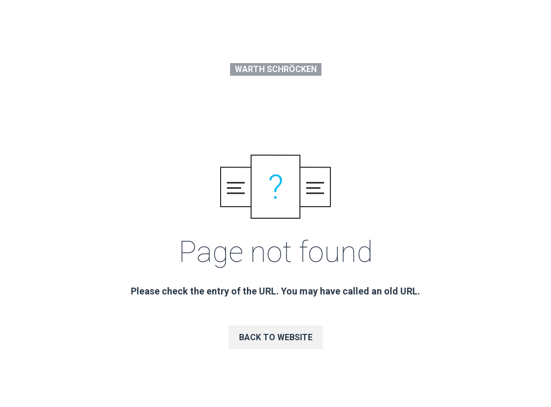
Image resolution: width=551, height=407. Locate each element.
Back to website (276, 337)
